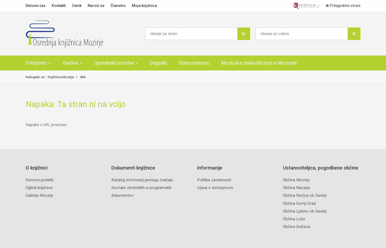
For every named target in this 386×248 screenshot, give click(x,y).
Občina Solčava (296, 226)
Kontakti (59, 5)
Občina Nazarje (296, 187)
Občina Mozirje (296, 180)
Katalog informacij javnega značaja (142, 180)
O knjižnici (36, 63)
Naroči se (96, 5)
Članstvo (118, 5)
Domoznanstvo (194, 63)
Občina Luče (294, 218)
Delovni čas (36, 5)
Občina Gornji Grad (299, 203)
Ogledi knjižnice (39, 187)
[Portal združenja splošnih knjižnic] (306, 6)
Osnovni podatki (40, 180)
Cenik (77, 5)
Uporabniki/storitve (114, 63)
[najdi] (243, 33)
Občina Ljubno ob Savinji (304, 211)
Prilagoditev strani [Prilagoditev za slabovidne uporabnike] (343, 5)
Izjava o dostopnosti (215, 187)
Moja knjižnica (144, 5)
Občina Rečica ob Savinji (304, 195)
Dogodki (158, 63)
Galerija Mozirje (39, 195)
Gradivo (70, 63)
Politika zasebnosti (214, 180)
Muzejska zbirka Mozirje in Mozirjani (259, 63)
